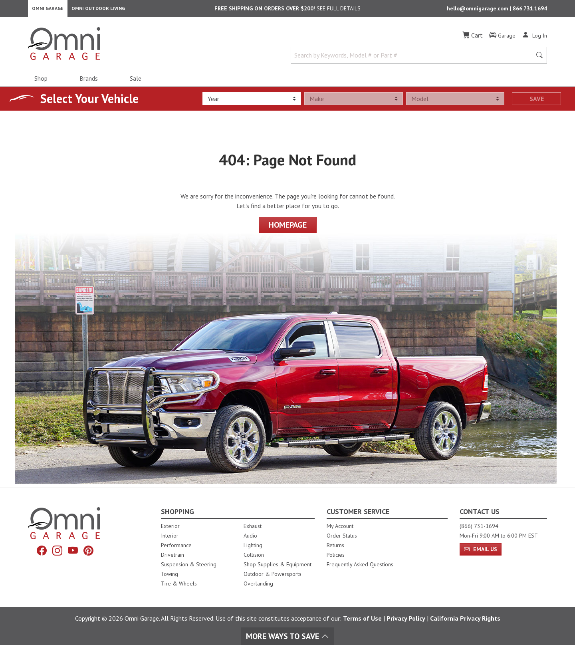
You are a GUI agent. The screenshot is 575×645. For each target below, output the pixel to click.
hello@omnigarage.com (478, 10)
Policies (336, 554)
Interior (169, 535)
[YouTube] (74, 552)
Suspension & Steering (188, 564)
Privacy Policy (406, 618)
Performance (176, 545)
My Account (340, 526)
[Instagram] (56, 552)
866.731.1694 (530, 10)
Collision (254, 554)
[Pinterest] (91, 552)
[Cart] (472, 39)
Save (536, 103)
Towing (169, 574)
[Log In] (534, 39)
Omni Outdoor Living (98, 10)
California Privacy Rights (465, 618)
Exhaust (253, 526)
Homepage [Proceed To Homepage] (288, 229)
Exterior (170, 526)
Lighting (253, 545)
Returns (335, 545)
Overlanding (258, 583)
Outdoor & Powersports (272, 574)
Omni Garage (47, 10)
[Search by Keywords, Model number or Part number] (413, 59)
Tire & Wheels (179, 583)
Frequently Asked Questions (360, 564)
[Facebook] (39, 552)
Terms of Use (362, 618)
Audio (250, 535)
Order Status (342, 535)
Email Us (480, 549)
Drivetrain (172, 554)
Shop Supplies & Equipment (277, 564)
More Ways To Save (287, 636)
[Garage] (502, 39)
